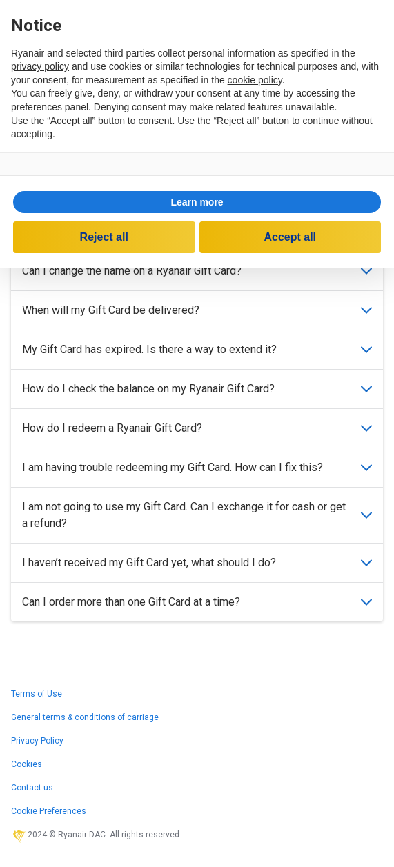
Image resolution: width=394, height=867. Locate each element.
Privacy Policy (37, 741)
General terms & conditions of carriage (85, 717)
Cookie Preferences (48, 811)
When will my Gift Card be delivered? (197, 310)
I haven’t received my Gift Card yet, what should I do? (197, 562)
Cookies (26, 764)
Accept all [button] (290, 237)
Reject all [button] (104, 237)
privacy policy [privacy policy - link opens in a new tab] (40, 66)
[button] (197, 202)
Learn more (196, 202)
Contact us (32, 788)
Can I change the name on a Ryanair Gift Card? (197, 270)
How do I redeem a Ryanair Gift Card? (197, 428)
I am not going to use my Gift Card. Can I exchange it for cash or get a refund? (197, 515)
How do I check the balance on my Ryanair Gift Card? (197, 388)
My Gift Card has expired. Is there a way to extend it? (197, 349)
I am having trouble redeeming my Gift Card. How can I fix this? (197, 467)
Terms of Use (36, 694)
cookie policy (255, 80)
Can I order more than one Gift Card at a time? (197, 601)
